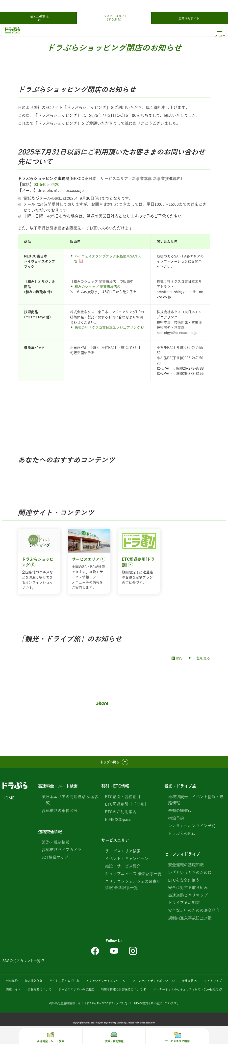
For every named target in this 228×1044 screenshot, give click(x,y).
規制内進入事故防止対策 (190, 920)
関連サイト (56, 992)
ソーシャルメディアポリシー (170, 984)
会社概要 (211, 984)
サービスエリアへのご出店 (127, 992)
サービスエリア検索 (123, 853)
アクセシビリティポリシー (116, 984)
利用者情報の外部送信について (179, 992)
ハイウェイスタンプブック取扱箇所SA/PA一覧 (109, 259)
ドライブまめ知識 (184, 905)
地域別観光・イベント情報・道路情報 (196, 802)
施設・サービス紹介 (123, 868)
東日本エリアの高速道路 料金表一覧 (70, 802)
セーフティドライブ (182, 856)
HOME (8, 800)
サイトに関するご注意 (71, 984)
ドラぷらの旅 (180, 835)
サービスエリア (115, 842)
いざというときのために (190, 874)
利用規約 (12, 984)
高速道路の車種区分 (59, 813)
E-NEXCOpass (118, 821)
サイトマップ (30, 992)
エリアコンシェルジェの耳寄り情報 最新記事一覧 (132, 886)
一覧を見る (201, 658)
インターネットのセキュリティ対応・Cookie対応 (112, 1000)
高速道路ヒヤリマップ (188, 897)
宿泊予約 (176, 820)
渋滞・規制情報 (56, 844)
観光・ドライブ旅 (40, 30)
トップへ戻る (109, 763)
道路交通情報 (50, 834)
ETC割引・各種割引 (122, 799)
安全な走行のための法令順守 (194, 912)
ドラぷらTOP (13, 30)
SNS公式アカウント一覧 (21, 963)
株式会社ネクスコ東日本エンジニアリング (107, 327)
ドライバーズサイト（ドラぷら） (114, 5)
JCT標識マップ (55, 859)
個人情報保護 (36, 984)
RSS (176, 658)
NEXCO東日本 (146, 1014)
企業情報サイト (188, 5)
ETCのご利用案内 (120, 814)
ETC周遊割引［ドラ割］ (126, 806)
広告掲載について (86, 992)
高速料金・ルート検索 (58, 788)
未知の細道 (178, 813)
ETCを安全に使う (184, 882)
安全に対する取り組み (188, 890)
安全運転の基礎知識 (186, 867)
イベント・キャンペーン (127, 861)
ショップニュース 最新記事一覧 (133, 876)
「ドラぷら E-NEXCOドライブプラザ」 (104, 1014)
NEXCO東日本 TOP (41, 6)
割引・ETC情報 (115, 788)
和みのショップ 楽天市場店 (96, 286)
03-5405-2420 (46, 184)
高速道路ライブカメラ (61, 852)
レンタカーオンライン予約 (192, 828)
